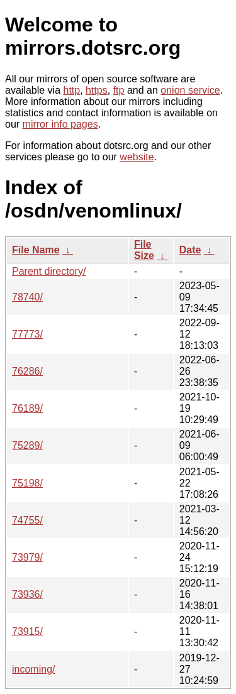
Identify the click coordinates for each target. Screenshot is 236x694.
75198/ (27, 483)
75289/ (27, 445)
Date (190, 250)
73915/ (27, 631)
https (97, 90)
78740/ (27, 297)
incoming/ (33, 669)
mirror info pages (60, 124)
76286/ (27, 371)
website (137, 156)
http (72, 90)
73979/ (27, 557)
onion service (190, 90)
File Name (36, 250)
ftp (119, 90)
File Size (144, 250)
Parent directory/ (49, 271)
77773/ (27, 334)
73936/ (27, 594)
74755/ (27, 520)
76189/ (27, 408)
